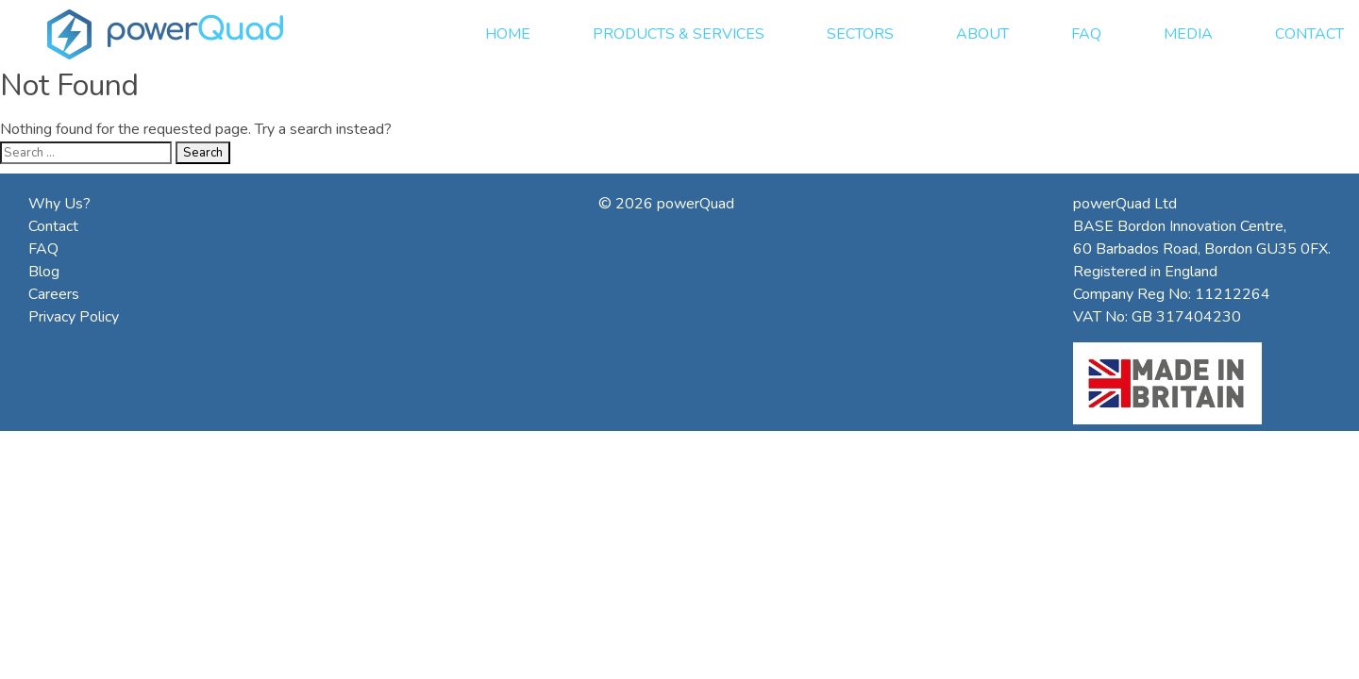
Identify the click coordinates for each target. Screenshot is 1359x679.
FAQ (1086, 34)
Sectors (860, 34)
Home (507, 34)
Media (1188, 34)
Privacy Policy (73, 316)
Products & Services (678, 34)
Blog (43, 271)
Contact (1309, 34)
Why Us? (59, 203)
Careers (53, 294)
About (982, 34)
